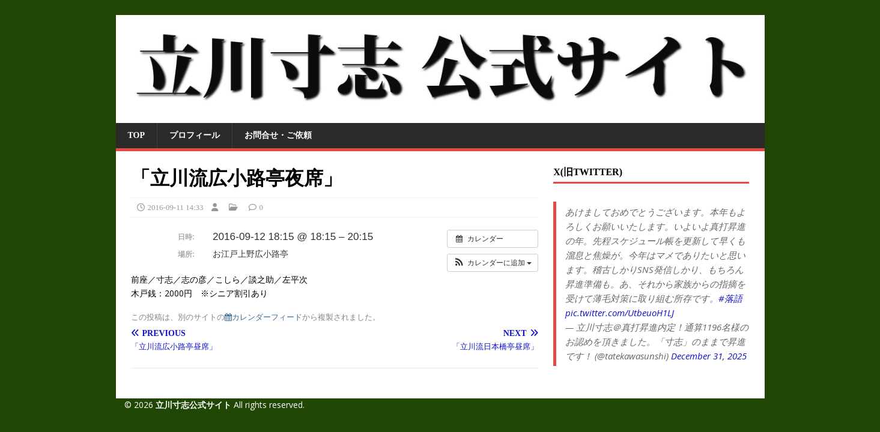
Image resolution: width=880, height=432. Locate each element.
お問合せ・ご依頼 (278, 135)
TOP (136, 135)
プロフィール (194, 135)
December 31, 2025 (709, 356)
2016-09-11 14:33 (176, 207)
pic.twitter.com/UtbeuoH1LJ (619, 313)
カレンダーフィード (263, 317)
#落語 (730, 298)
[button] (493, 262)
